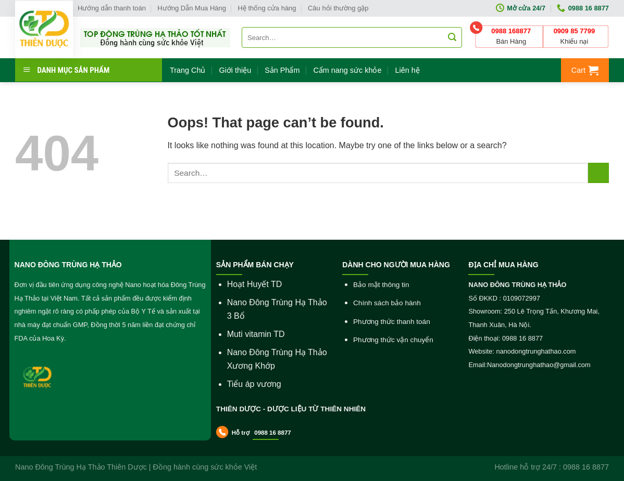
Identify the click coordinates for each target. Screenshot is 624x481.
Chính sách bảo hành (387, 303)
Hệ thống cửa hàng (267, 8)
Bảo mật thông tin (381, 285)
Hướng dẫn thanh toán (112, 8)
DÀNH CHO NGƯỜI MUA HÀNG (396, 265)
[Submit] (598, 173)
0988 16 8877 (272, 433)
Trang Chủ (187, 70)
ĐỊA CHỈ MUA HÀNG (503, 265)
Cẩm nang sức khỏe (347, 70)
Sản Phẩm (282, 70)
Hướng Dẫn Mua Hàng (191, 8)
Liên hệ (407, 70)
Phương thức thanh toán (391, 322)
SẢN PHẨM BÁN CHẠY (255, 265)
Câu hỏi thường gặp (338, 8)
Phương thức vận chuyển (393, 340)
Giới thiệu (235, 70)
